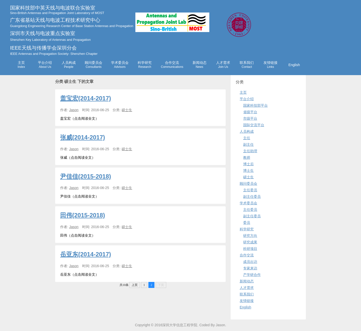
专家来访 (250, 268)
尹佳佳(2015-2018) (85, 176)
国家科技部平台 (255, 105)
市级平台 (250, 118)
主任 (246, 138)
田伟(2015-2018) (82, 215)
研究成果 (250, 242)
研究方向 (250, 236)
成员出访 (250, 262)
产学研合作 (252, 275)
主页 (21, 65)
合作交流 (172, 65)
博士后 (248, 164)
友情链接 (270, 65)
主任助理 (250, 151)
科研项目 (250, 249)
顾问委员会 (93, 65)
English (294, 65)
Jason (73, 110)
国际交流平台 (253, 125)
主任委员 (250, 190)
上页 (135, 285)
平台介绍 (45, 65)
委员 (246, 223)
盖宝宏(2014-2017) (85, 98)
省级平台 (250, 112)
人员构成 (69, 65)
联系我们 (247, 65)
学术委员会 (120, 65)
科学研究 (145, 65)
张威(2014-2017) (82, 137)
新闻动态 (200, 65)
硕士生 (127, 110)
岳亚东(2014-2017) (85, 254)
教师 (246, 157)
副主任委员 (252, 197)
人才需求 (223, 65)
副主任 (248, 144)
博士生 (248, 171)
